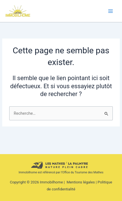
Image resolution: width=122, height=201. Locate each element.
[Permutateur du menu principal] (110, 11)
